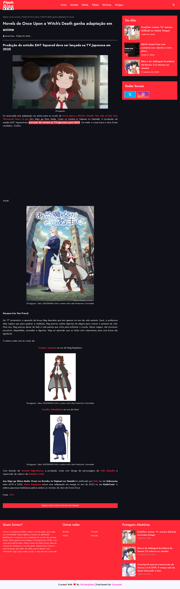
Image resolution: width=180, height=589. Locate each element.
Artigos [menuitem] (119, 5)
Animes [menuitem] (74, 5)
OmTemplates (87, 584)
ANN (11, 494)
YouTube (94, 535)
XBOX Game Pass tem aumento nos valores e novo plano (156, 48)
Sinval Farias (10, 36)
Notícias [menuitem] (106, 5)
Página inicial (8, 17)
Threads (94, 531)
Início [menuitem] (64, 5)
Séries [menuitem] (85, 5)
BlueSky (65, 531)
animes (17, 17)
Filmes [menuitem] (95, 5)
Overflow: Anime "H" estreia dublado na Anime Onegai (156, 29)
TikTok (65, 535)
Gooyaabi (117, 584)
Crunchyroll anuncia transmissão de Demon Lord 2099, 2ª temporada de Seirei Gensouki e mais (156, 567)
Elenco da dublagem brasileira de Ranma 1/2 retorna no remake (157, 65)
